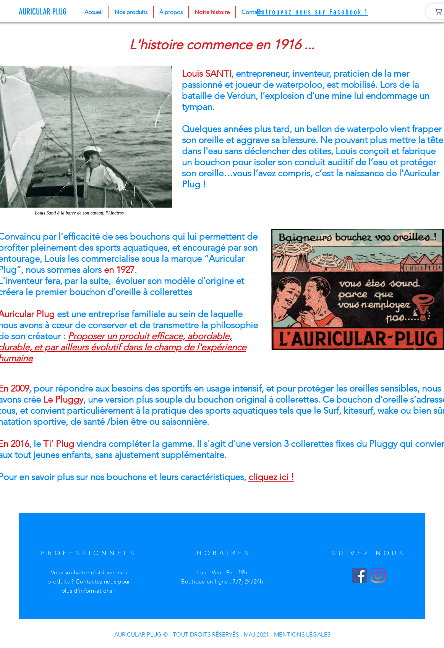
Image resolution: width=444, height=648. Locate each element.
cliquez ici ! (271, 476)
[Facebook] (359, 575)
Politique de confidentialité (75, 633)
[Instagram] (378, 575)
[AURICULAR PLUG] (44, 11)
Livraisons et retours (75, 624)
